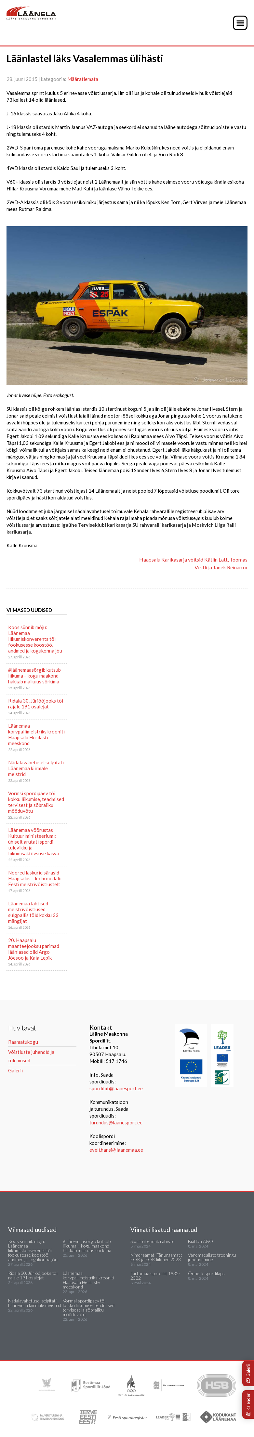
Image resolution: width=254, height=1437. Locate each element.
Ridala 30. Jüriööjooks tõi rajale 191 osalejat (35, 703)
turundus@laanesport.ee (116, 1122)
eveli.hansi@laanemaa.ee (116, 1150)
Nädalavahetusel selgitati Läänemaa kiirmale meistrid (36, 768)
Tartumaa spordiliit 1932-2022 (155, 1276)
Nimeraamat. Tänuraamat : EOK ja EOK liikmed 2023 (156, 1257)
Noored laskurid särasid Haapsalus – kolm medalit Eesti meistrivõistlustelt (35, 878)
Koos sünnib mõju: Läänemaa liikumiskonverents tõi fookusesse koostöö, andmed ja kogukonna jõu (35, 639)
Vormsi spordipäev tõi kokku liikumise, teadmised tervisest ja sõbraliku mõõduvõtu (36, 802)
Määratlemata (82, 79)
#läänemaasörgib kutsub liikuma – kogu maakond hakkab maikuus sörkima (34, 675)
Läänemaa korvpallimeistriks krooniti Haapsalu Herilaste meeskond (36, 734)
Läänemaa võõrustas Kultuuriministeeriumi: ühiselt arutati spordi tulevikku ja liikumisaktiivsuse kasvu (33, 841)
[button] (240, 23)
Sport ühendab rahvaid (152, 1241)
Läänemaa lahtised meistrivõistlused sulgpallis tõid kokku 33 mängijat (33, 912)
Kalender (248, 1404)
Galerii (248, 1373)
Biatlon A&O (200, 1241)
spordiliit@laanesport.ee (116, 1088)
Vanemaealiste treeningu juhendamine (212, 1257)
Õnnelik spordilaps (206, 1273)
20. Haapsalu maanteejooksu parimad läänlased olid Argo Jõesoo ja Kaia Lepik (33, 949)
